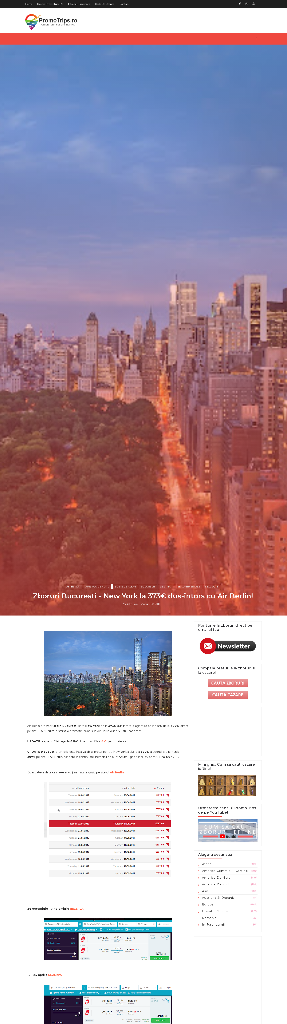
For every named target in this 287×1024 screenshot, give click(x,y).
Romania (208, 961)
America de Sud (214, 928)
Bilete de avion (125, 629)
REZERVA (78, 952)
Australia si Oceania (217, 941)
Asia (204, 934)
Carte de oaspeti (106, 3)
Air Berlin (74, 629)
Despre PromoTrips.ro (52, 3)
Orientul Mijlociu (214, 955)
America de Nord (98, 629)
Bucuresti (148, 629)
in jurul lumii (212, 968)
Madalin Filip (130, 646)
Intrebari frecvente (80, 3)
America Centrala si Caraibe (224, 914)
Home (30, 3)
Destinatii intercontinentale (181, 629)
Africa (205, 907)
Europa (206, 948)
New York (212, 629)
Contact (126, 3)
